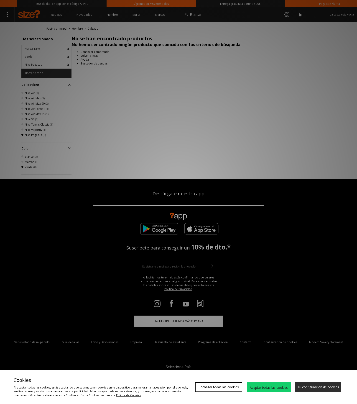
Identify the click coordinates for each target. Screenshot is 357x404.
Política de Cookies (128, 395)
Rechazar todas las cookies (219, 387)
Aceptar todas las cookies (269, 387)
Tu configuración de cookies (318, 387)
